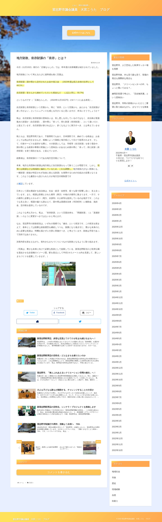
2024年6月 (117, 333)
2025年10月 (117, 238)
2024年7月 (117, 327)
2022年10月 (117, 450)
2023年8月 (117, 391)
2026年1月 (117, 221)
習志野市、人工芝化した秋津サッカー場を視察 (130, 67)
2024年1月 (117, 362)
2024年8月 (117, 321)
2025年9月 (117, 244)
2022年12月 (117, 438)
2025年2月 (117, 286)
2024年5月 (117, 338)
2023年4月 (117, 415)
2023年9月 (117, 386)
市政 (114, 477)
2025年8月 (117, 250)
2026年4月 (117, 203)
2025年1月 (117, 291)
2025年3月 (117, 280)
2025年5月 (117, 268)
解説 (21, 183)
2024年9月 (117, 315)
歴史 (114, 483)
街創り (20, 301)
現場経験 (116, 489)
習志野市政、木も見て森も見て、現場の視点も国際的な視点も (130, 76)
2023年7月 (117, 397)
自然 (114, 495)
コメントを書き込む (58, 475)
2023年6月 (117, 403)
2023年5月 (117, 409)
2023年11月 (117, 374)
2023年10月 (117, 380)
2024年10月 (117, 309)
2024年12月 (117, 297)
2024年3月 (117, 350)
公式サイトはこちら (81, 33)
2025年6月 (117, 262)
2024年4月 (117, 344)
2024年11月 (117, 303)
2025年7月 (117, 256)
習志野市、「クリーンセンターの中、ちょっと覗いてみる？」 (130, 86)
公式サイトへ (130, 181)
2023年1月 (117, 433)
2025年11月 (117, 233)
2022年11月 (117, 444)
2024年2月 (117, 356)
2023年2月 (117, 427)
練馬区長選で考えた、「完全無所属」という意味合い (130, 95)
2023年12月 (117, 368)
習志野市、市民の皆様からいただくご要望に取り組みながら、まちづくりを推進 (130, 105)
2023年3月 (117, 421)
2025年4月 (117, 274)
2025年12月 (117, 227)
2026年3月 (117, 209)
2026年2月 (117, 215)
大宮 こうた (130, 149)
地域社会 (116, 471)
